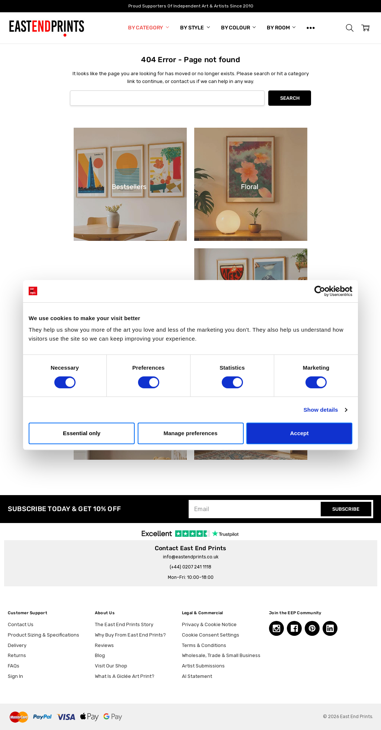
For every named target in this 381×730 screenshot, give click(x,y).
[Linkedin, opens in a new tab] (330, 628)
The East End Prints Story (124, 624)
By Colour (238, 28)
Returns (17, 655)
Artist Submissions (203, 666)
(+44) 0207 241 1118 (190, 567)
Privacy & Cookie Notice (209, 624)
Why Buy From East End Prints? (130, 635)
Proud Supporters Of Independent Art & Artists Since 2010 (190, 6)
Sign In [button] (15, 676)
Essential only (81, 433)
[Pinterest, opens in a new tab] (312, 628)
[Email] (255, 509)
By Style (195, 28)
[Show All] (310, 28)
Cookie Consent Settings (210, 635)
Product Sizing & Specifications (43, 635)
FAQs (13, 666)
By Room (281, 28)
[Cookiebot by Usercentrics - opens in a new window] (319, 291)
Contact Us (20, 624)
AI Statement (197, 676)
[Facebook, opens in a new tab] (294, 628)
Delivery (17, 645)
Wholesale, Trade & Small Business (221, 655)
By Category (148, 28)
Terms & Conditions (204, 645)
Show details (321, 410)
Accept (299, 433)
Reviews (104, 645)
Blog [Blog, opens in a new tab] (100, 655)
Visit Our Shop (111, 666)
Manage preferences (190, 433)
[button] (350, 28)
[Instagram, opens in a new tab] (276, 628)
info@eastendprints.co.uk (190, 557)
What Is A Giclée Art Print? (124, 676)
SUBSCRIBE (345, 509)
